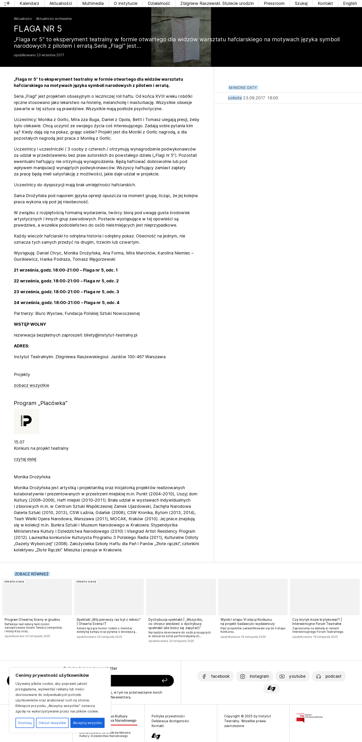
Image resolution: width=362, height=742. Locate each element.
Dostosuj (25, 723)
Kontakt (325, 3)
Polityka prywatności (168, 716)
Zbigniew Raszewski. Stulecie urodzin (216, 3)
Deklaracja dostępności (170, 721)
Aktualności (60, 3)
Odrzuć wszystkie (52, 723)
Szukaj (301, 3)
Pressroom (274, 3)
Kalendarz (29, 3)
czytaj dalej (25, 459)
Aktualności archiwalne (54, 19)
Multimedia (93, 3)
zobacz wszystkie (31, 385)
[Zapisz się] (140, 680)
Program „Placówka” (40, 403)
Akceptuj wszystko (87, 723)
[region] (60, 700)
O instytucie (125, 3)
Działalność (159, 3)
